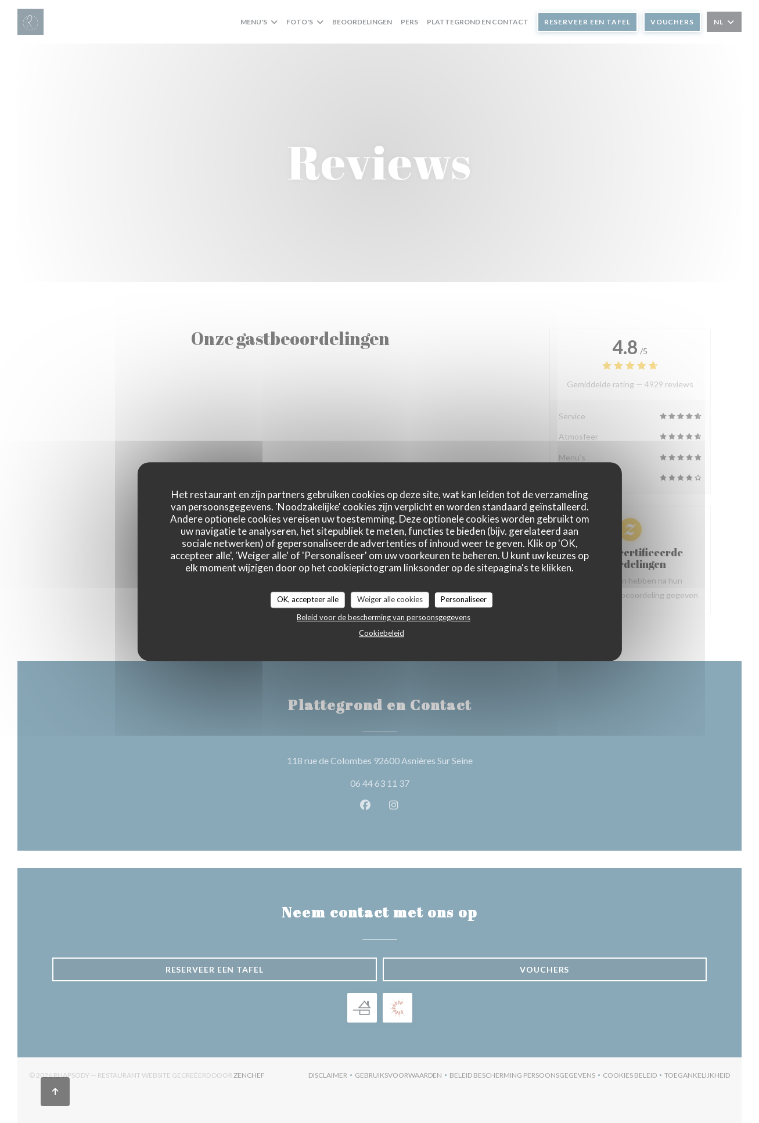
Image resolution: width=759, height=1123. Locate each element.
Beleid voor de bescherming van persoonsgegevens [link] (383, 617)
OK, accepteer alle (308, 599)
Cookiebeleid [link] (381, 633)
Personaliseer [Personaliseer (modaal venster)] (464, 599)
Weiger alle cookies (390, 599)
